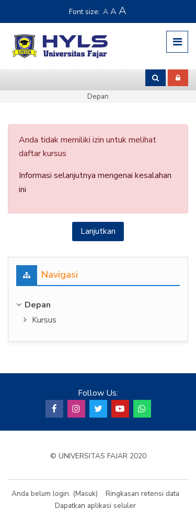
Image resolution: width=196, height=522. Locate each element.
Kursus (44, 320)
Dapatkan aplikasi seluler (95, 506)
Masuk (85, 494)
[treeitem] (98, 305)
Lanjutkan (98, 231)
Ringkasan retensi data (142, 494)
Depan (98, 96)
